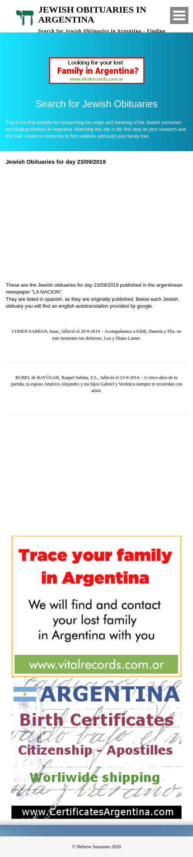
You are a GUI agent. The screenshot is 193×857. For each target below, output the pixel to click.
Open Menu (179, 15)
